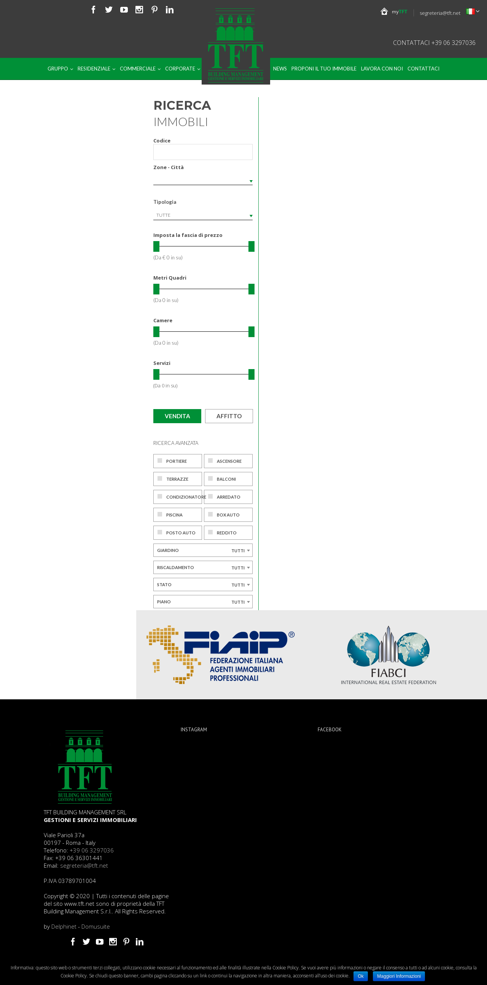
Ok (360, 976)
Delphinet (63, 926)
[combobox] (202, 215)
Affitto (229, 416)
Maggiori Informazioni (399, 976)
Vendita (177, 416)
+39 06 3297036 (92, 850)
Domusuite (95, 926)
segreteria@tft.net (440, 13)
